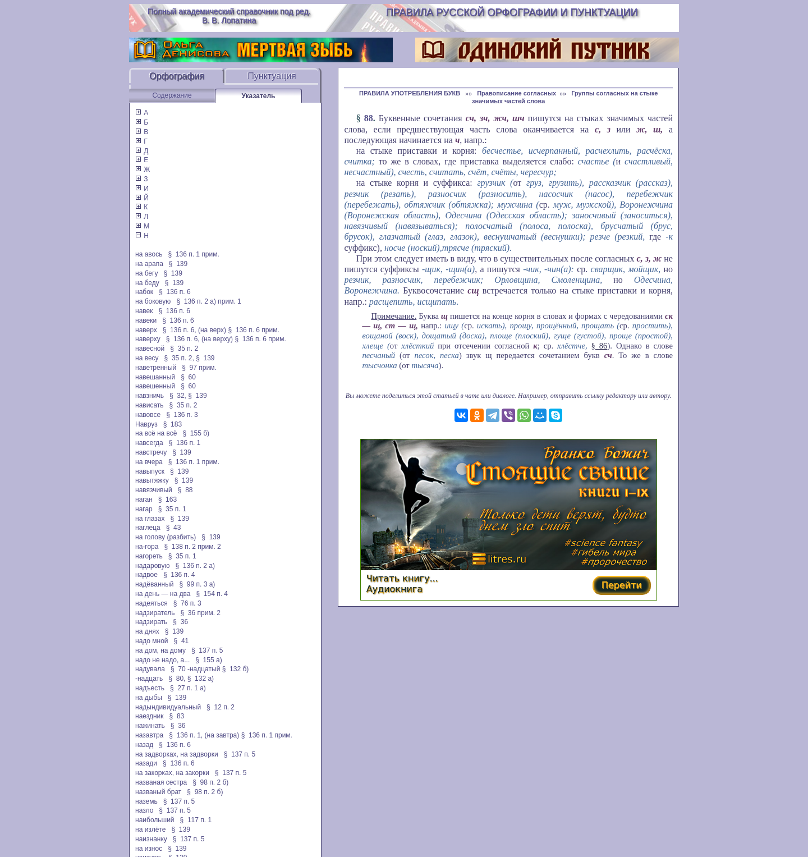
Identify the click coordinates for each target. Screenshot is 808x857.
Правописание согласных (516, 93)
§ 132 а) (200, 678)
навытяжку (152, 480)
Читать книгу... (402, 578)
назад (144, 745)
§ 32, (177, 396)
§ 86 (599, 345)
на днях (147, 631)
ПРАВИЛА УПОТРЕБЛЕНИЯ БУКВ (410, 93)
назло (144, 810)
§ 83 (177, 716)
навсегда (149, 443)
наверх (146, 330)
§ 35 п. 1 (172, 509)
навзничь (149, 396)
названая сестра (161, 782)
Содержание (171, 95)
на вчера (149, 462)
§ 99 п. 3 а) (197, 584)
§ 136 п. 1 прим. (193, 254)
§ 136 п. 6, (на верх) (194, 330)
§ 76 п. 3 (187, 603)
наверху (147, 339)
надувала (150, 669)
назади (146, 763)
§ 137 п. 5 (207, 650)
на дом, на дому (160, 650)
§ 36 (180, 622)
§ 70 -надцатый (195, 669)
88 (368, 118)
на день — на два (162, 594)
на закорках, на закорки (172, 773)
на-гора (146, 547)
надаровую (152, 566)
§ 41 (181, 641)
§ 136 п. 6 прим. (253, 330)
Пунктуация (271, 76)
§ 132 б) (236, 669)
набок (144, 292)
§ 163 (167, 499)
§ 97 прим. (199, 368)
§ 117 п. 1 (196, 820)
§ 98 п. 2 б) (210, 782)
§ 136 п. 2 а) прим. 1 (208, 301)
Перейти (622, 585)
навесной (149, 348)
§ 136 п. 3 (182, 415)
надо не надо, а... (162, 660)
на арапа (149, 264)
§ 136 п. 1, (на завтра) (204, 735)
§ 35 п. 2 (184, 348)
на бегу (146, 273)
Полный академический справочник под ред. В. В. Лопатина (229, 16)
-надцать (149, 678)
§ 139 (178, 264)
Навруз (146, 424)
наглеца (147, 527)
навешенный (155, 386)
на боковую (153, 301)
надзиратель (155, 613)
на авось (148, 254)
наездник (149, 716)
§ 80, (176, 678)
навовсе (147, 415)
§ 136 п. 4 (179, 575)
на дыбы (148, 698)
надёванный (154, 584)
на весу (147, 358)
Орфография (176, 76)
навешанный (155, 377)
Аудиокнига (394, 589)
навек (144, 311)
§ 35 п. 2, (179, 358)
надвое (146, 575)
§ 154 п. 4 (212, 594)
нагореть (149, 556)
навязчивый (153, 490)
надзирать (151, 622)
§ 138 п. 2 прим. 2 (192, 547)
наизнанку (151, 839)
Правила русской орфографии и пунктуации (512, 12)
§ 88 (185, 490)
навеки (146, 320)
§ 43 (173, 527)
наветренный (155, 368)
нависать (149, 405)
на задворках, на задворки (176, 754)
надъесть (149, 688)
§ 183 (172, 424)
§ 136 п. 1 (185, 443)
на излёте (150, 829)
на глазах (149, 519)
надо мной (151, 641)
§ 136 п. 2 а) (195, 566)
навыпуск (149, 471)
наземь (146, 801)
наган (144, 499)
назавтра (149, 735)
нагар (144, 509)
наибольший (155, 820)
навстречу (151, 452)
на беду (147, 283)
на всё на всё (156, 433)
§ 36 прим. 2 (201, 613)
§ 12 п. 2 (220, 707)
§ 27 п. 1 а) (188, 688)
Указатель (259, 96)
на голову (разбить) (165, 537)
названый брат (158, 792)
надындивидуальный (168, 707)
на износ (148, 849)
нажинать (150, 726)
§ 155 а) (208, 660)
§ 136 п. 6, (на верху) (199, 339)
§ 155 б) (195, 433)
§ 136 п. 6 (175, 292)
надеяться (151, 603)
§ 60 (188, 377)
